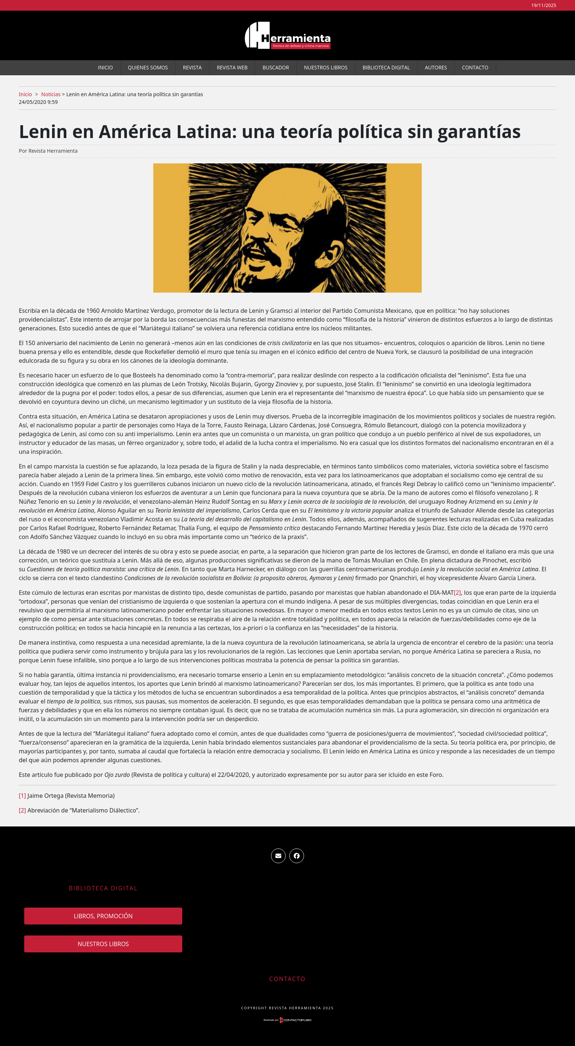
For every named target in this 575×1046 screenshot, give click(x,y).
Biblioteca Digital (386, 67)
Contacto (475, 67)
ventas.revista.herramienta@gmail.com (278, 855)
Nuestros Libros (326, 67)
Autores (436, 67)
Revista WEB (232, 67)
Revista (192, 67)
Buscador (276, 67)
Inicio (105, 67)
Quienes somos (148, 67)
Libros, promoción (103, 916)
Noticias (51, 94)
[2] (457, 593)
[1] (22, 796)
